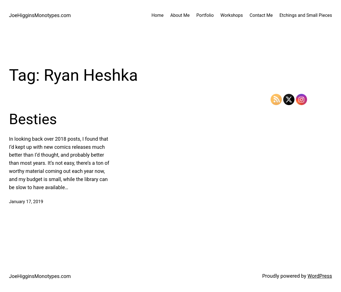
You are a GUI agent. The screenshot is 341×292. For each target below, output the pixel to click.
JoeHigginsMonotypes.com (40, 15)
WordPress (320, 276)
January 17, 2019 (26, 201)
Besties (33, 119)
